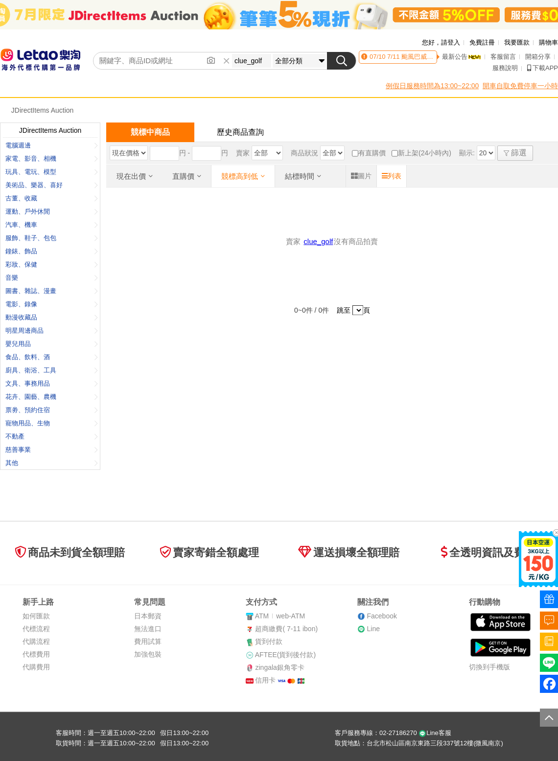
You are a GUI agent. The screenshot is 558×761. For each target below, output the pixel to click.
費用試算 (148, 641)
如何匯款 (36, 616)
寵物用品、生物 (51, 423)
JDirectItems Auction (42, 110)
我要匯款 (517, 42)
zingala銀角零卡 (279, 667)
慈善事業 (51, 449)
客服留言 (503, 56)
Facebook (381, 616)
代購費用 (36, 667)
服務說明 (505, 68)
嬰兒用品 (51, 343)
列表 (391, 176)
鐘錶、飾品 (51, 251)
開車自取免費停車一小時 (520, 86)
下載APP (542, 68)
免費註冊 (482, 42)
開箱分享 (538, 56)
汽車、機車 (51, 224)
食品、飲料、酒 (51, 357)
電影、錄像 (51, 304)
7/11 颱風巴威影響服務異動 (425, 56)
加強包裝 (148, 654)
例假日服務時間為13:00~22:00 (432, 86)
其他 (51, 462)
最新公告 (461, 56)
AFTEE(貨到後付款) (285, 655)
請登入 (450, 42)
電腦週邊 (51, 145)
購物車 (548, 42)
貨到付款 (268, 641)
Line (373, 629)
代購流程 (36, 641)
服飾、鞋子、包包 (51, 238)
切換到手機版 (489, 667)
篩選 (515, 152)
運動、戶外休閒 (51, 211)
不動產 (51, 436)
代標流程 (36, 629)
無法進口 (148, 629)
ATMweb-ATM (280, 616)
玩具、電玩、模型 (51, 171)
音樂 (51, 277)
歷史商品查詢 (240, 132)
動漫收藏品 (51, 317)
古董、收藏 (51, 198)
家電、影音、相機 (51, 158)
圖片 (361, 176)
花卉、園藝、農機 (51, 396)
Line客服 (434, 732)
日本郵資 (148, 616)
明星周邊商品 (51, 330)
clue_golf (318, 241)
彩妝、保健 (51, 264)
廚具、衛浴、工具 (51, 370)
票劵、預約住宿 (51, 410)
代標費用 (36, 654)
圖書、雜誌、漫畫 (51, 291)
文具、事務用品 (51, 383)
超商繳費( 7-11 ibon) (286, 629)
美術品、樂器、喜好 (51, 185)
